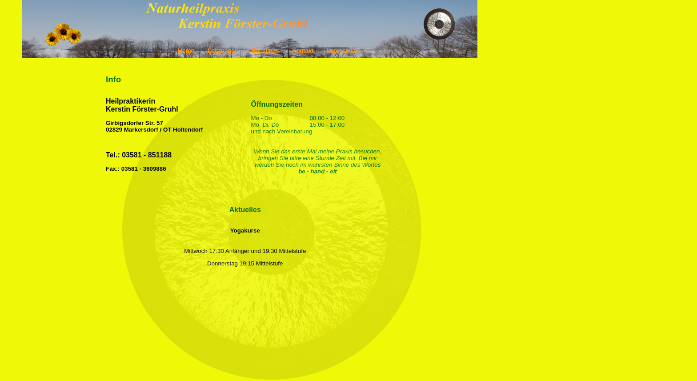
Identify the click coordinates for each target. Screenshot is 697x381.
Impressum (342, 50)
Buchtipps (265, 50)
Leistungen (223, 50)
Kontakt (302, 50)
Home (186, 50)
